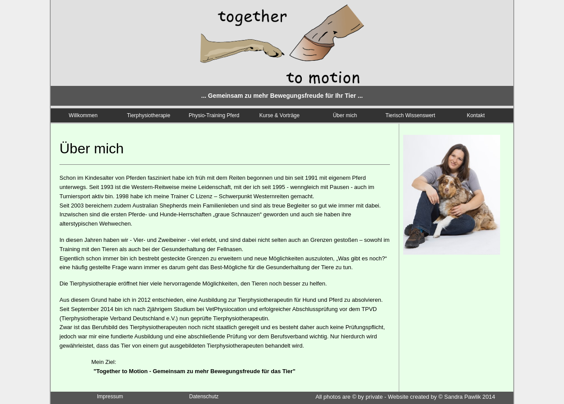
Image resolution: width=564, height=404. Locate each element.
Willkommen (83, 115)
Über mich (345, 115)
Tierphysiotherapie (148, 115)
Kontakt (476, 115)
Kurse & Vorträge (280, 115)
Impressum (110, 396)
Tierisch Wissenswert (410, 115)
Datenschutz (204, 396)
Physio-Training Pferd (214, 115)
